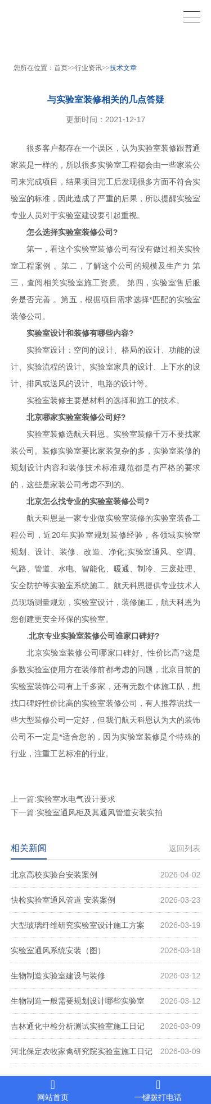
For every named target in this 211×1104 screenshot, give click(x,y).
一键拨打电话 (159, 1090)
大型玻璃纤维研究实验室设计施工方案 (106, 925)
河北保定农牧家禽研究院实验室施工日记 (106, 1051)
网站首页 (53, 1090)
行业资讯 (88, 68)
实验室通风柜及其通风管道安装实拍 (100, 812)
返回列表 (184, 848)
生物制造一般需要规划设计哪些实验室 (106, 1001)
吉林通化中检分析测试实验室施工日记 (106, 1026)
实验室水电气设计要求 (76, 798)
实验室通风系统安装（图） (106, 950)
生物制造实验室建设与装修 (106, 975)
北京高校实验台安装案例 (106, 874)
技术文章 (123, 68)
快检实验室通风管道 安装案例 (106, 900)
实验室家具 (109, 366)
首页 (61, 68)
